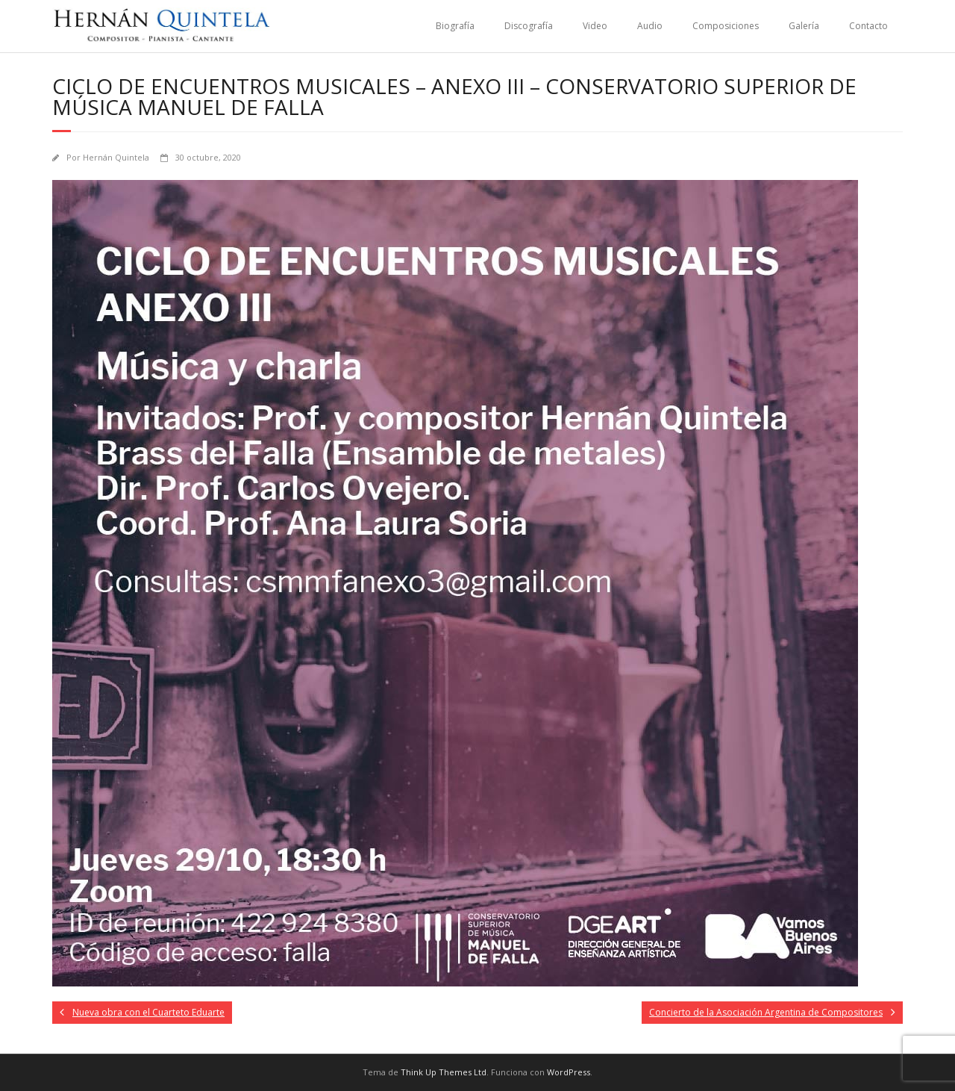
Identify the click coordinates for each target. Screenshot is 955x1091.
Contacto (868, 25)
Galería (804, 25)
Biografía (455, 25)
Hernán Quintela (116, 157)
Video (595, 25)
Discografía (528, 25)
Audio (650, 25)
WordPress (568, 1072)
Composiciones (725, 25)
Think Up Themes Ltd (443, 1072)
